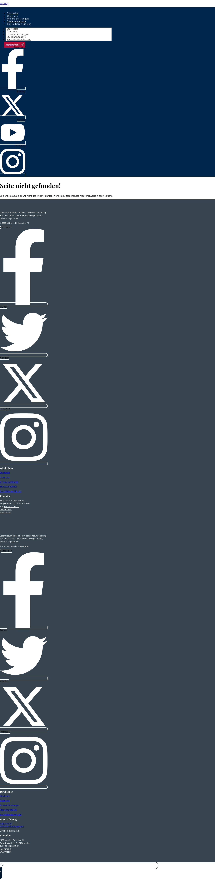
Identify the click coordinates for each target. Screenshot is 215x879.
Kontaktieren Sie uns (19, 23)
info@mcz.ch (6, 509)
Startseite (5, 472)
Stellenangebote (8, 486)
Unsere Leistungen (9, 481)
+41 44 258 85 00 (11, 506)
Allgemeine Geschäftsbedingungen (12, 825)
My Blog (4, 3)
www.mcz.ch (5, 512)
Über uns (4, 477)
